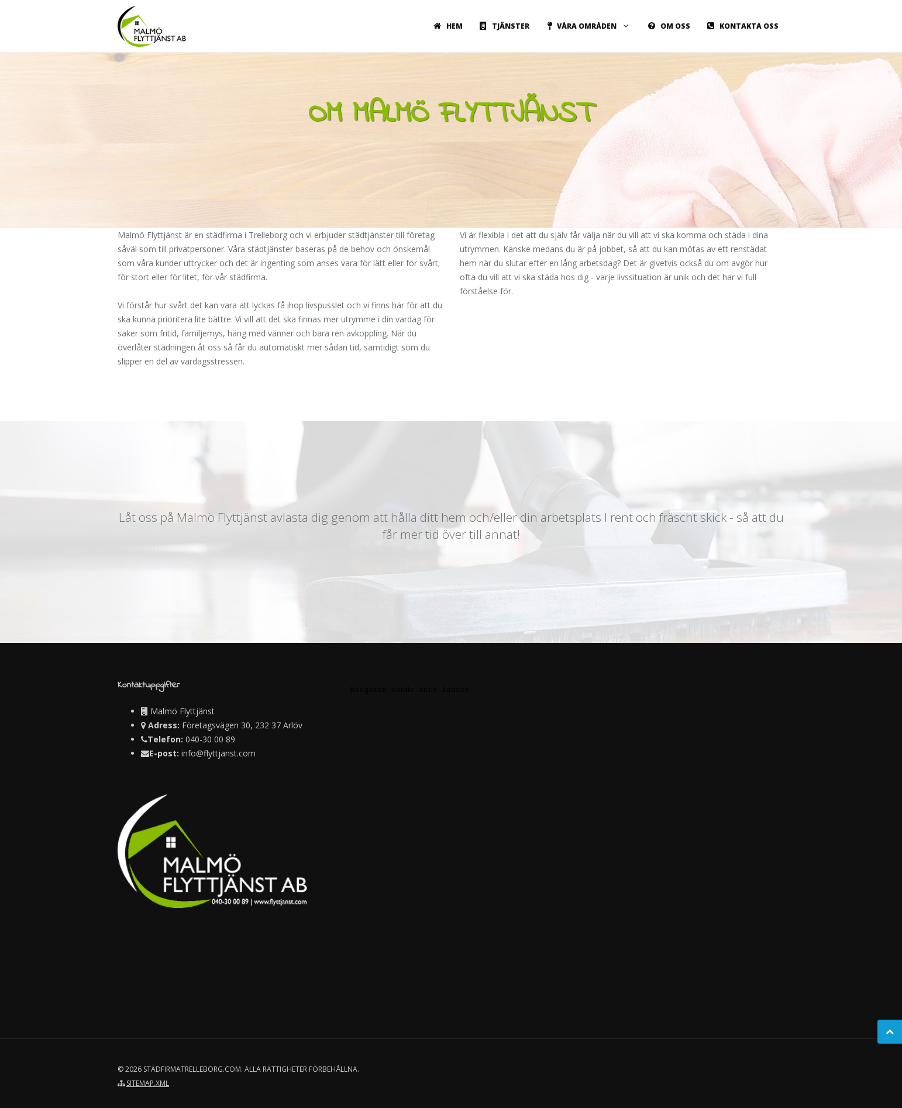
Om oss (667, 26)
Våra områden (586, 26)
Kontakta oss (741, 26)
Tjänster (502, 26)
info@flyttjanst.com (218, 753)
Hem (446, 26)
